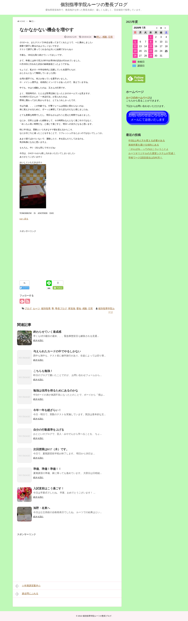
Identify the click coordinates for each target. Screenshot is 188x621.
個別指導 (45, 308)
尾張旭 (71, 308)
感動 (104, 37)
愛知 (78, 308)
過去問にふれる (26, 594)
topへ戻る (24, 219)
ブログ (28, 308)
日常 (110, 37)
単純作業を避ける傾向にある (143, 145)
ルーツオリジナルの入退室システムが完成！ (151, 153)
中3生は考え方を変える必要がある (146, 140)
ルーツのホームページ (138, 97)
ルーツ (36, 308)
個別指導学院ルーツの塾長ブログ (94, 4)
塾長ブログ (61, 308)
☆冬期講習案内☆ (28, 586)
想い (98, 37)
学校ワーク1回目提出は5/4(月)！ (145, 157)
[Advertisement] (67, 253)
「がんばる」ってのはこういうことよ (148, 149)
